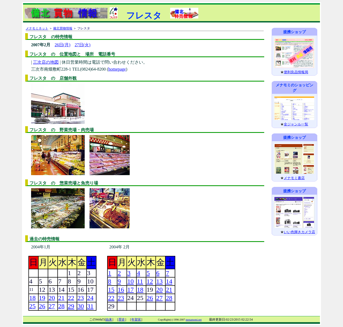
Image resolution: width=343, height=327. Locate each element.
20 (159, 289)
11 (140, 281)
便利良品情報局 (296, 72)
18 (140, 289)
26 (150, 297)
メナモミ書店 (294, 178)
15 (111, 289)
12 (150, 281)
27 (159, 297)
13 (159, 281)
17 (130, 289)
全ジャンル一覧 (296, 124)
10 (130, 281)
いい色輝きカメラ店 (299, 232)
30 (80, 306)
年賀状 (136, 319)
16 (121, 289)
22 (111, 297)
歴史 (121, 319)
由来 (109, 319)
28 (169, 297)
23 (121, 297)
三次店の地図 (46, 62)
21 (169, 289)
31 (90, 306)
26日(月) (62, 45)
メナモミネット (37, 28)
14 (169, 281)
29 (71, 306)
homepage (117, 69)
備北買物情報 (62, 28)
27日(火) (83, 45)
